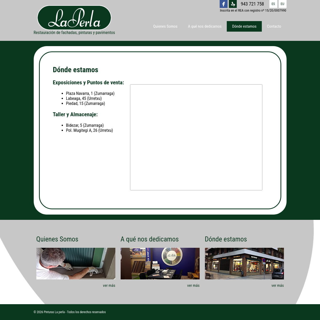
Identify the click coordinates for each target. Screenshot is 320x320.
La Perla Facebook (224, 4)
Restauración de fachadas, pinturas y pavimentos (74, 20)
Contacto (274, 26)
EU (282, 4)
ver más (109, 285)
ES (273, 4)
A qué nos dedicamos (205, 26)
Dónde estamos (244, 26)
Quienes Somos (165, 26)
